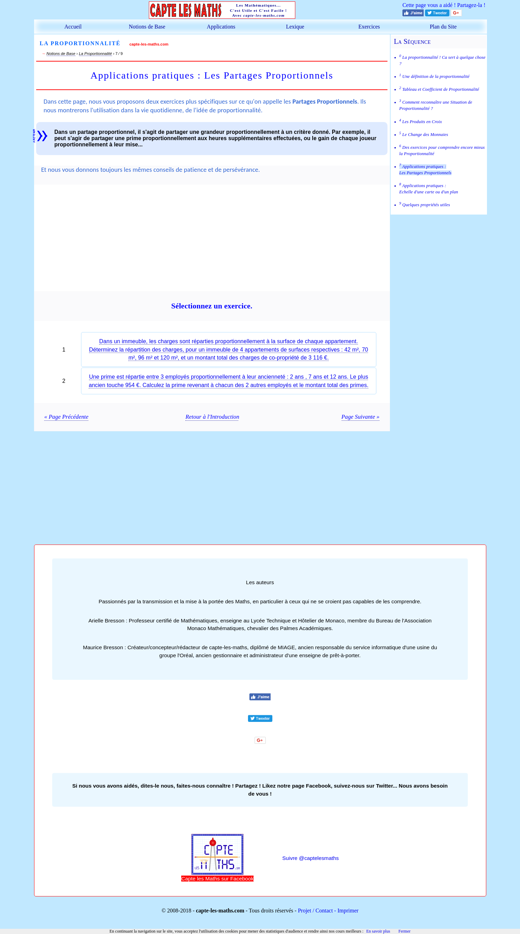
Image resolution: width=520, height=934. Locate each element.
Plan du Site (443, 27)
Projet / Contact (315, 910)
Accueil (73, 27)
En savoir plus (378, 931)
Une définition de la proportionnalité (434, 76)
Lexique (295, 27)
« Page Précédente (66, 416)
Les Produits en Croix (420, 121)
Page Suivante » (360, 416)
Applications (221, 27)
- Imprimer (346, 910)
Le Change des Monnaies (423, 134)
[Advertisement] (211, 242)
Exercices (369, 27)
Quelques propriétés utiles (424, 204)
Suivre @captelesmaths (310, 858)
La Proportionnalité (95, 53)
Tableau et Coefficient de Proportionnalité (439, 89)
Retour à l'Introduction (211, 416)
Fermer (405, 931)
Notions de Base (147, 27)
